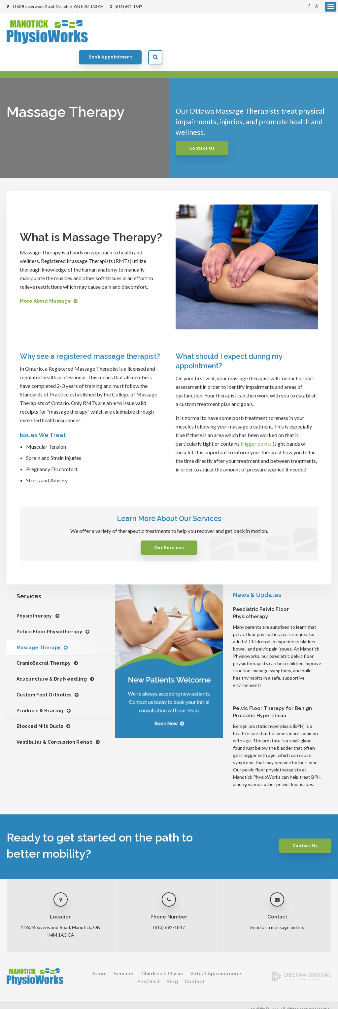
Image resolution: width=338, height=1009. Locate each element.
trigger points (256, 423)
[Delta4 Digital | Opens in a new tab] (301, 958)
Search (324, 31)
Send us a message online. (277, 906)
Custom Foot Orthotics (44, 674)
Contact (194, 961)
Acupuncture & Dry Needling (52, 658)
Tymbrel (324, 1000)
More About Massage (45, 280)
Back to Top (16, 997)
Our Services (169, 526)
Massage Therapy (38, 626)
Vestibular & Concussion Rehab (54, 721)
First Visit (148, 961)
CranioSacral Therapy (44, 642)
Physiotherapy (34, 595)
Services (124, 953)
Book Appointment (279, 31)
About (99, 953)
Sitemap (92, 991)
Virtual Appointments (216, 953)
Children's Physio (162, 953)
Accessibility (48, 991)
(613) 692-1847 (128, 6)
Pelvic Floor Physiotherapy (49, 611)
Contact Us (203, 127)
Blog (172, 961)
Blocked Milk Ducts (40, 705)
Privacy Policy (19, 991)
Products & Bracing (40, 689)
